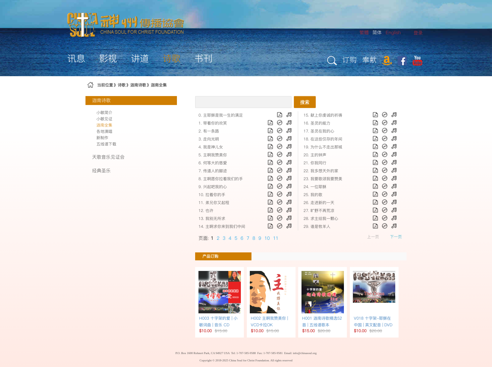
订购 (349, 59)
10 (267, 238)
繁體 (364, 32)
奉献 (369, 59)
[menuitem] (418, 33)
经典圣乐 (101, 170)
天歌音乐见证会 (108, 157)
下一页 (396, 236)
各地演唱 (104, 131)
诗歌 (122, 85)
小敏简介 (104, 112)
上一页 (373, 236)
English (393, 32)
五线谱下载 (106, 144)
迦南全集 (159, 85)
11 (275, 238)
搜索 (304, 102)
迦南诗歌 (138, 85)
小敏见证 (104, 119)
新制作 (102, 137)
